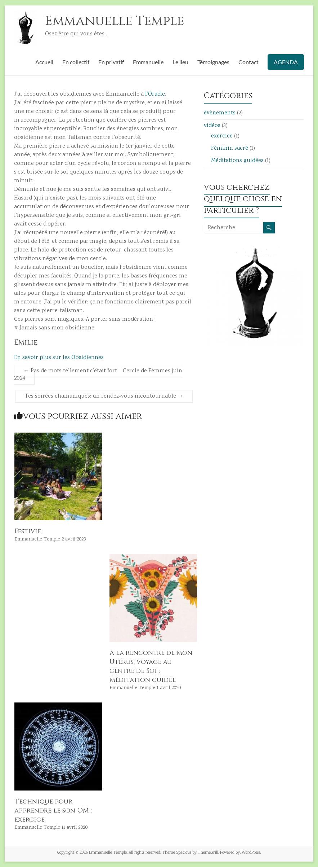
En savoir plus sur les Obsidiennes (59, 358)
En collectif (75, 61)
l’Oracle (155, 94)
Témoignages (213, 61)
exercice (222, 136)
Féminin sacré (229, 148)
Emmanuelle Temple (114, 21)
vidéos (212, 126)
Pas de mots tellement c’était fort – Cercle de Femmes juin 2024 (98, 374)
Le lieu (180, 61)
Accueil (44, 61)
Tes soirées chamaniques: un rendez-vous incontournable (103, 396)
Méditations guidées (237, 161)
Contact (248, 61)
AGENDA (286, 61)
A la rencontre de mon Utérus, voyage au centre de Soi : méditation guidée (150, 666)
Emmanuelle (148, 61)
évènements (220, 113)
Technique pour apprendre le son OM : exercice (53, 810)
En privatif (111, 61)
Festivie (27, 531)
